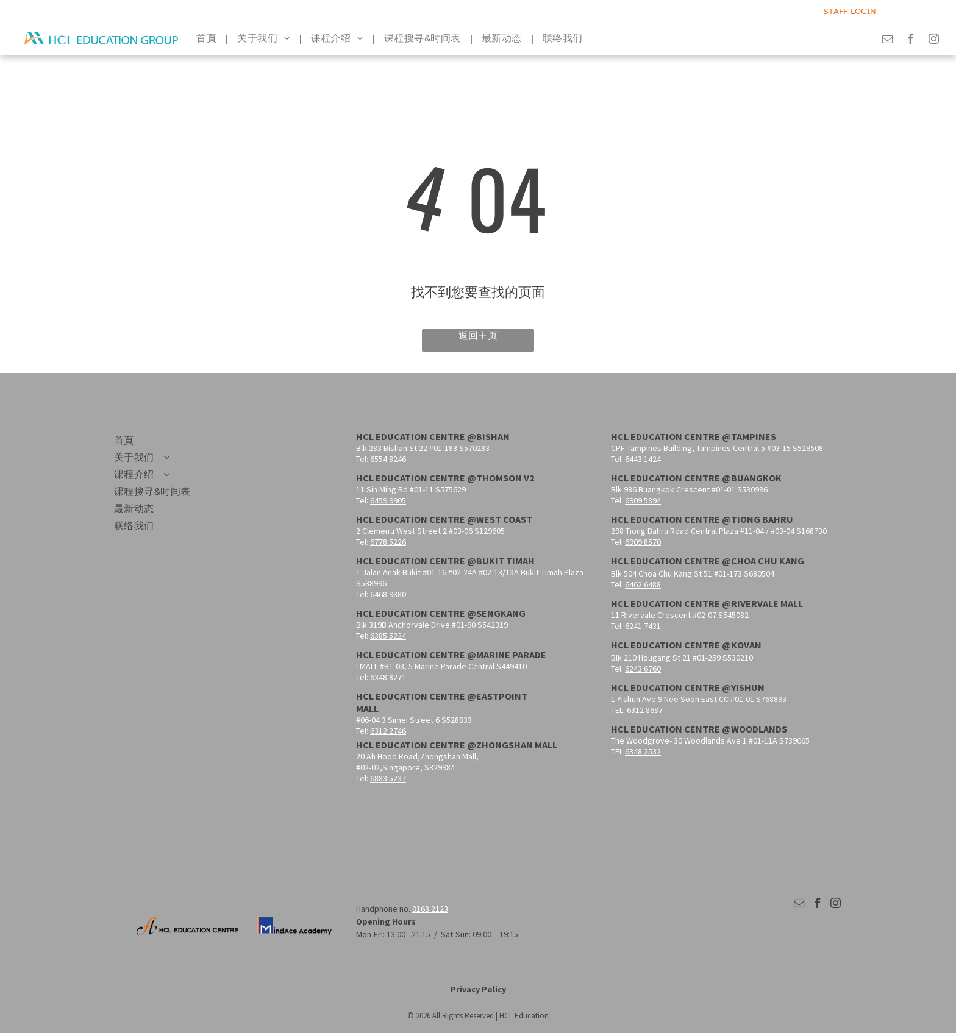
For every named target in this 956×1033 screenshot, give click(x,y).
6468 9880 (388, 594)
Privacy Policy (478, 989)
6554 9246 (388, 458)
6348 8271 (388, 677)
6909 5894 (643, 500)
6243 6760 (643, 668)
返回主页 (478, 335)
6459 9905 (388, 500)
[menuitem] (207, 38)
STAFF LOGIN (849, 11)
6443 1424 (643, 458)
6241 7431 (643, 625)
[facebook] (911, 40)
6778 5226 (388, 541)
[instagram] (934, 40)
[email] (888, 40)
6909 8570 (643, 541)
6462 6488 (643, 584)
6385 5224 (388, 635)
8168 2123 (430, 908)
